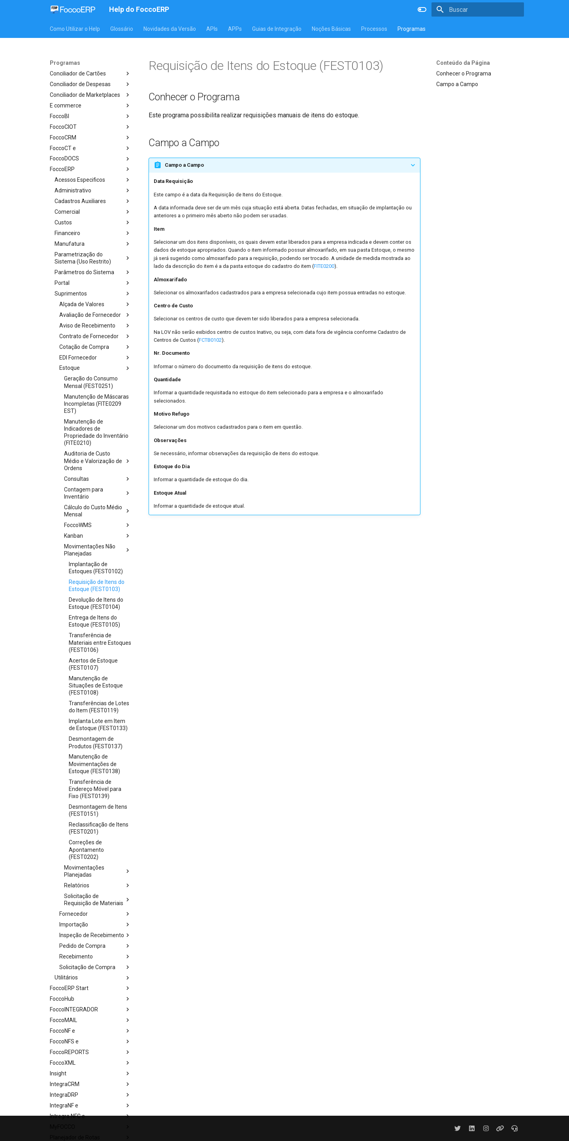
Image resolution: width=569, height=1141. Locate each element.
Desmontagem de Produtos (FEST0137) (95, 742)
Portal (93, 282)
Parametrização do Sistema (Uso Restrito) (93, 258)
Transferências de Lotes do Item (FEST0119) (99, 707)
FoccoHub (90, 998)
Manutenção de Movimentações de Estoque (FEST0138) (94, 763)
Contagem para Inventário (97, 493)
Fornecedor (95, 913)
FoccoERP (90, 169)
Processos (374, 29)
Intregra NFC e (90, 1116)
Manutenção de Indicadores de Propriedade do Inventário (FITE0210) (96, 432)
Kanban (97, 535)
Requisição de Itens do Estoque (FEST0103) (96, 585)
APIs (212, 29)
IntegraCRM (90, 1084)
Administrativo (93, 190)
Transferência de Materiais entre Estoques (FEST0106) (100, 642)
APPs (235, 29)
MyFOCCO (90, 1126)
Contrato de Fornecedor (95, 336)
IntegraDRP (90, 1094)
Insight (90, 1073)
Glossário (121, 29)
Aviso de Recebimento (95, 325)
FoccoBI (90, 116)
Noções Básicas (331, 29)
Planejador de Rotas (90, 1137)
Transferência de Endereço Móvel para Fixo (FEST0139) (95, 789)
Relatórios (97, 885)
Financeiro (93, 233)
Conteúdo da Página (463, 63)
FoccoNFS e (90, 1041)
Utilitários (93, 977)
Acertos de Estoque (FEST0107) (93, 664)
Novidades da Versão (169, 29)
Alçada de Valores (95, 304)
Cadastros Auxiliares (93, 201)
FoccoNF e (90, 1030)
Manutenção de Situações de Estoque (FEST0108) (96, 685)
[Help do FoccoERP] (73, 9)
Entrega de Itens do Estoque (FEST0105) (94, 621)
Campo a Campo (457, 84)
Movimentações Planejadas (97, 871)
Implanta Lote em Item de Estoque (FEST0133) (98, 724)
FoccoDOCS (90, 158)
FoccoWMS (97, 525)
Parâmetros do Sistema (93, 272)
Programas (412, 29)
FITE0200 (324, 266)
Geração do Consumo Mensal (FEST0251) (91, 382)
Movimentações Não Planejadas (97, 550)
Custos (93, 222)
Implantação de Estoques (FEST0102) (96, 567)
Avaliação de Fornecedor (95, 314)
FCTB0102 (210, 340)
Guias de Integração (276, 29)
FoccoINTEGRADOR (90, 1009)
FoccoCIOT (90, 126)
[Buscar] (477, 9)
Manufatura (93, 243)
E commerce (90, 105)
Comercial (93, 211)
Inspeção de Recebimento (95, 935)
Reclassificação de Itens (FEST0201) (98, 828)
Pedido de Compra (95, 945)
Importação (95, 924)
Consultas (97, 478)
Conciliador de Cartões (90, 73)
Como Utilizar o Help (75, 29)
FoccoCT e (90, 148)
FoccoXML (90, 1062)
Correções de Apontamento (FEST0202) (86, 849)
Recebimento (95, 956)
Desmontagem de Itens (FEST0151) (98, 810)
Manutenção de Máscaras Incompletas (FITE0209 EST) (96, 404)
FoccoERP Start (90, 988)
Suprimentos (93, 293)
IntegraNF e (90, 1105)
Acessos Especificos (93, 179)
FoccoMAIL (90, 1020)
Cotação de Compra (95, 346)
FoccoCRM (90, 137)
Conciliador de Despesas (90, 84)
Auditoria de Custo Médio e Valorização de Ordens (97, 460)
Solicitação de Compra (95, 967)
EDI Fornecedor (95, 357)
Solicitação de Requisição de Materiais (97, 899)
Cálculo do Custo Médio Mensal (97, 511)
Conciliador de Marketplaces (90, 94)
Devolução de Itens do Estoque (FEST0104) (96, 603)
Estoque (95, 368)
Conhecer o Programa (463, 73)
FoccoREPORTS (90, 1052)
